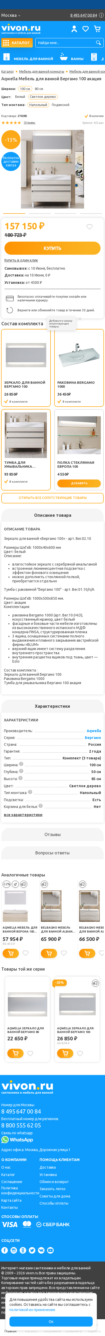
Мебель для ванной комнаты (41, 71)
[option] (52, 168)
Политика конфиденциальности (20, 1190)
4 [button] (91, 213)
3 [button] (65, 213)
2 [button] (40, 213)
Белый (20, 96)
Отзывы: (30, 122)
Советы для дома (55, 1196)
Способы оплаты (54, 1203)
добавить (79, 483)
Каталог (7, 71)
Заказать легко (52, 1189)
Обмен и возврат (54, 1182)
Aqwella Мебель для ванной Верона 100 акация (20, 929)
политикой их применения (32, 1310)
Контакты (9, 1207)
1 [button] (14, 213)
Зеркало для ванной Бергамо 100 (24, 384)
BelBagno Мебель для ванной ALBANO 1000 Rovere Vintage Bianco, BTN (58, 929)
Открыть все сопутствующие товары (53, 497)
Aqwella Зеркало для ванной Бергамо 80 (25, 1030)
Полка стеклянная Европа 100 (75, 464)
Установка (48, 1175)
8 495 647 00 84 (21, 1111)
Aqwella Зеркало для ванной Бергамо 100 (75, 1030)
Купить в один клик (21, 260)
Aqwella (94, 731)
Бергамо (93, 738)
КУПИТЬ (52, 248)
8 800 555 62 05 (21, 1125)
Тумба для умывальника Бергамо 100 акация (23, 465)
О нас (6, 1167)
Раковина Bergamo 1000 (76, 384)
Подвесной (60, 105)
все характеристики (23, 815)
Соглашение (11, 1182)
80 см (39, 89)
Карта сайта (11, 1200)
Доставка (48, 1167)
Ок (51, 1321)
